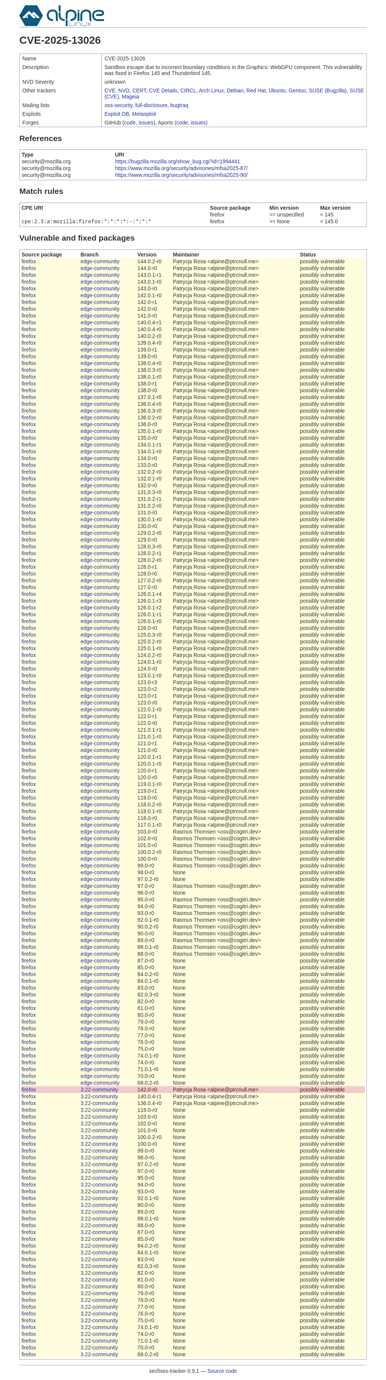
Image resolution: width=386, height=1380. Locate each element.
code (129, 123)
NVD (124, 90)
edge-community (100, 262)
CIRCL (188, 90)
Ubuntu (277, 90)
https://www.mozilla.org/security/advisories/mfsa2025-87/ (181, 168)
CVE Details (163, 90)
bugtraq (179, 105)
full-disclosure (151, 105)
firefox (28, 262)
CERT (139, 90)
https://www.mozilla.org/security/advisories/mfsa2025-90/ (181, 175)
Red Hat (256, 90)
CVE (109, 90)
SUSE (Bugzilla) (327, 90)
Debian (235, 90)
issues (145, 123)
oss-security (118, 105)
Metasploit (144, 114)
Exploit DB (116, 114)
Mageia (130, 97)
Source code (222, 1372)
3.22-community (99, 1090)
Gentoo (297, 90)
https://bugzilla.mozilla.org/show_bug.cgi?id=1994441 (177, 161)
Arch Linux (211, 90)
